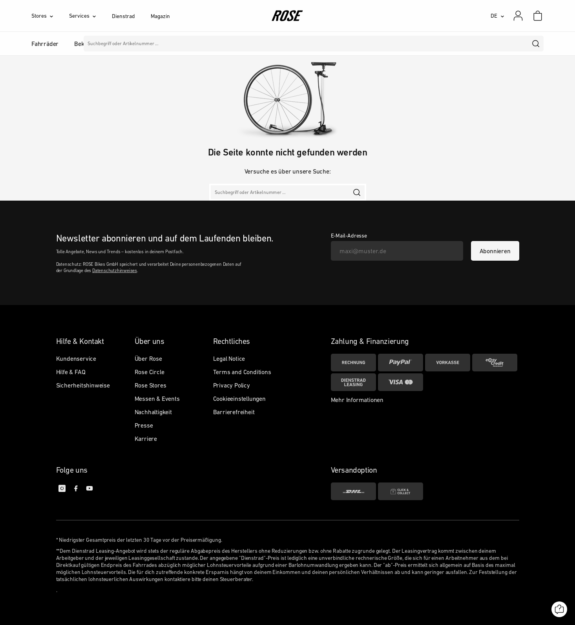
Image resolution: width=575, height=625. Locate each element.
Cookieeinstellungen (239, 398)
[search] (536, 43)
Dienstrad (123, 16)
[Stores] (50, 16)
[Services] (90, 16)
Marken (264, 43)
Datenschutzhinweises (114, 270)
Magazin (160, 16)
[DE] (497, 16)
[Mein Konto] (518, 16)
